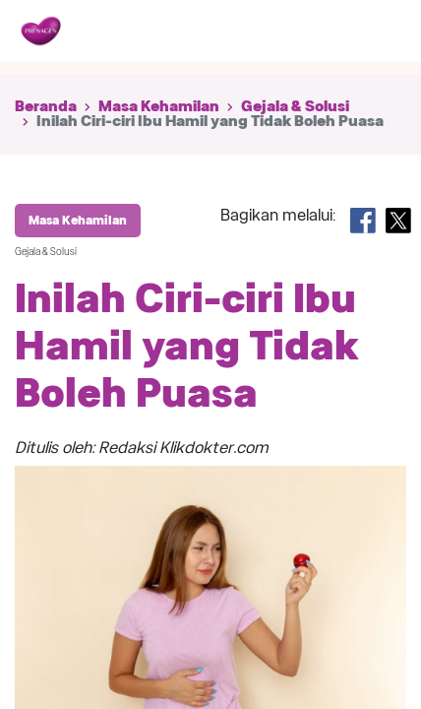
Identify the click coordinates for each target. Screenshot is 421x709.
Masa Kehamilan (158, 106)
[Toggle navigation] (379, 31)
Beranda (46, 106)
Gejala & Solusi (295, 106)
